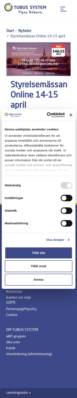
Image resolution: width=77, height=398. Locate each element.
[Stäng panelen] (70, 114)
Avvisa (39, 279)
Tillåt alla (38, 253)
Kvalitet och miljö (18, 297)
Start (10, 31)
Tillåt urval (38, 266)
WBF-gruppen (16, 336)
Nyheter (24, 31)
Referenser (14, 291)
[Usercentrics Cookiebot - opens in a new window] (48, 115)
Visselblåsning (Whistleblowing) (29, 354)
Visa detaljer (55, 239)
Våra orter (13, 342)
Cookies (11, 315)
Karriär (10, 348)
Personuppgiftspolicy (21, 309)
